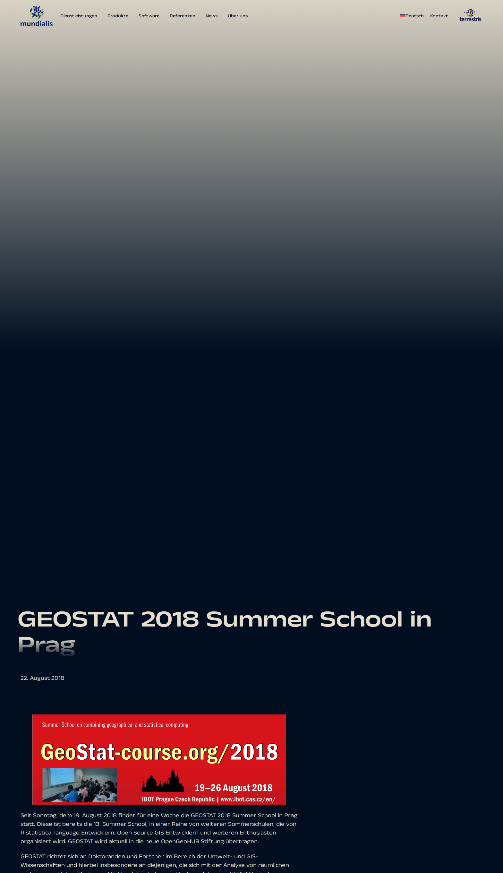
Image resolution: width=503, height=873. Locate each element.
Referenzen (182, 16)
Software (149, 16)
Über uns (238, 16)
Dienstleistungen (78, 16)
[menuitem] (413, 16)
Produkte (117, 16)
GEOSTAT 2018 (211, 815)
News (211, 16)
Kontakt (439, 16)
